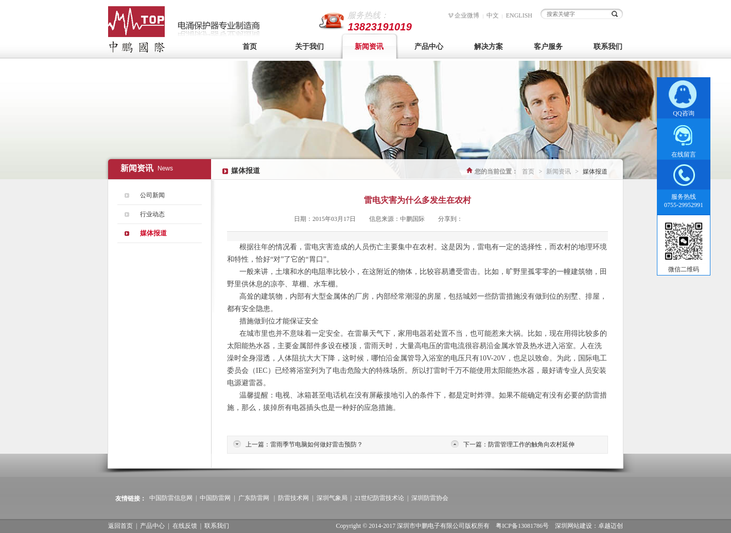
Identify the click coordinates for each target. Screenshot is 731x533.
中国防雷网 (215, 498)
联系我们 (608, 46)
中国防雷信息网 (171, 498)
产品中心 (428, 46)
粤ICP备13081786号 (522, 525)
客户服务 (548, 46)
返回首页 (120, 525)
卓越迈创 (610, 525)
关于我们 (309, 46)
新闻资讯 (369, 46)
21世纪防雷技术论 (379, 498)
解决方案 (488, 46)
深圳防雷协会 (429, 498)
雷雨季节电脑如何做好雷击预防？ (316, 444)
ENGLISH (519, 15)
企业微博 (467, 15)
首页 (249, 46)
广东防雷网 (253, 498)
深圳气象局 (332, 498)
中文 (492, 15)
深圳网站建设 (573, 525)
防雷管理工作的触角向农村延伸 (531, 444)
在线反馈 (184, 525)
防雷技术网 (293, 498)
